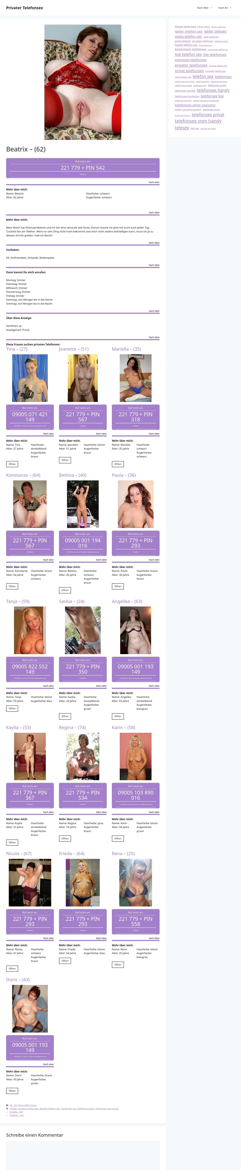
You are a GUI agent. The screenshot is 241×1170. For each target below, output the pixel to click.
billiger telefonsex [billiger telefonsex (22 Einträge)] (185, 26)
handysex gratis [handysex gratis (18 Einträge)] (221, 41)
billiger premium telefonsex (24, 1085)
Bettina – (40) (72, 469)
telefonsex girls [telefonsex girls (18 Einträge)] (199, 85)
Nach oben (154, 179)
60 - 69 (13, 1082)
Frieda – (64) (71, 837)
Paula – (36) (124, 469)
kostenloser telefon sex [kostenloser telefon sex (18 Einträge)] (218, 49)
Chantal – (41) (17, 1092)
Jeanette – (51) (74, 346)
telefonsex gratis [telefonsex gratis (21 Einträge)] (217, 85)
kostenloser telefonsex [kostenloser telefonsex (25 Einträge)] (191, 49)
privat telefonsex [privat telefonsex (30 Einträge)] (189, 70)
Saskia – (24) (71, 591)
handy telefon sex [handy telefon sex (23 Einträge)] (186, 45)
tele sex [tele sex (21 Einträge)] (195, 128)
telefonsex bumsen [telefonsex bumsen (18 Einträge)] (219, 81)
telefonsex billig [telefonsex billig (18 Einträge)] (202, 81)
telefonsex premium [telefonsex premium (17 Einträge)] (182, 115)
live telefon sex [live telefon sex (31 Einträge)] (188, 54)
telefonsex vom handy (107, 1085)
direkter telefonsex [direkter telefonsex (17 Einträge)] (218, 27)
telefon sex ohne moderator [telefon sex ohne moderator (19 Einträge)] (206, 100)
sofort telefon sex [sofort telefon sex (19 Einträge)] (183, 77)
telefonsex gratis (85, 1085)
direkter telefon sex (50, 1085)
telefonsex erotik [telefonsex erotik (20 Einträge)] (183, 85)
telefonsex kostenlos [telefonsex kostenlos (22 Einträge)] (187, 96)
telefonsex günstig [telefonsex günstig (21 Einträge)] (185, 90)
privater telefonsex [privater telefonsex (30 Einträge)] (191, 65)
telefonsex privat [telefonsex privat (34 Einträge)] (208, 114)
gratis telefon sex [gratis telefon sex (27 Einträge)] (188, 36)
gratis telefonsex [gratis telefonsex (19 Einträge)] (211, 36)
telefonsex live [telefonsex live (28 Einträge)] (212, 96)
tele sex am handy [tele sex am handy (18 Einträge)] (208, 128)
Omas (33, 1082)
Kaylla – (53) (18, 714)
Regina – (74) (72, 714)
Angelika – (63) (127, 591)
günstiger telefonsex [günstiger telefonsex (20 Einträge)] (202, 41)
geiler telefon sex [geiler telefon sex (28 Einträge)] (189, 31)
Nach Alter (206, 7)
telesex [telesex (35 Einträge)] (182, 128)
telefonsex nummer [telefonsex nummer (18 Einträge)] (183, 100)
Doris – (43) (18, 960)
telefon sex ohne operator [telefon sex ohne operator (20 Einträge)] (188, 109)
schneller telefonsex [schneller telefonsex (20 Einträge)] (215, 71)
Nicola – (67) (19, 837)
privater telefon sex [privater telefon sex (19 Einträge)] (218, 65)
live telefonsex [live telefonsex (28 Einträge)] (214, 54)
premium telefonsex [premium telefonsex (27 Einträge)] (190, 59)
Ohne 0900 (23, 1082)
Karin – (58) (123, 714)
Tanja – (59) (18, 591)
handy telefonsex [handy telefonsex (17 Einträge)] (205, 45)
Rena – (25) (123, 837)
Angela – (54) (16, 1089)
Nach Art (227, 7)
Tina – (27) (16, 346)
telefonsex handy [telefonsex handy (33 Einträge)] (213, 90)
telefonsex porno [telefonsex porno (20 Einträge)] (211, 109)
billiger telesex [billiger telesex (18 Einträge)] (204, 26)
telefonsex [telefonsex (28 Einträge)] (223, 76)
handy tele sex (68, 1085)
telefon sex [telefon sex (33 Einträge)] (203, 76)
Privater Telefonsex (24, 7)
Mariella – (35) (126, 346)
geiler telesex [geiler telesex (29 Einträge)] (215, 31)
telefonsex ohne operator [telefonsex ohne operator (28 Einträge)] (195, 105)
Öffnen (12, 457)
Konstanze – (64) (23, 469)
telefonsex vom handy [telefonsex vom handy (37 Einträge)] (198, 121)
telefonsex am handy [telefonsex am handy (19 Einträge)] (184, 81)
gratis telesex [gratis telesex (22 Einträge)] (183, 41)
